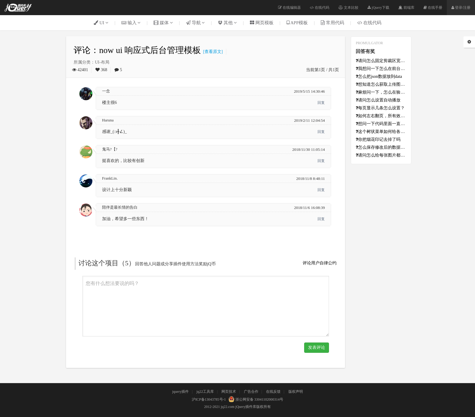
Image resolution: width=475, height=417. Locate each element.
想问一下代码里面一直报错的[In (381, 123)
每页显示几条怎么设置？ (380, 108)
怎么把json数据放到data (379, 76)
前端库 (406, 7)
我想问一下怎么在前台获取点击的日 (381, 68)
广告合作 (251, 391)
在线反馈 (273, 391)
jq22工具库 (205, 391)
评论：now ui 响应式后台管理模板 (137, 50)
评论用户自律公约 (320, 263)
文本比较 (348, 7)
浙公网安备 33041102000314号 (255, 399)
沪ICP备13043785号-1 (209, 399)
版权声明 (295, 391)
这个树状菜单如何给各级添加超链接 (381, 131)
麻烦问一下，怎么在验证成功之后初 (381, 92)
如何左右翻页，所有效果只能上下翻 (381, 116)
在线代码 (319, 7)
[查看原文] (212, 51)
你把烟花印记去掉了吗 (378, 139)
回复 (321, 103)
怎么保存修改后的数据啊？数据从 (381, 147)
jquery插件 (180, 391)
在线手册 (433, 7)
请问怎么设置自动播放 (378, 100)
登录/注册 (460, 7)
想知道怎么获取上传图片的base (381, 84)
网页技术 (228, 391)
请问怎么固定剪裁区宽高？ (381, 60)
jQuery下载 (378, 7)
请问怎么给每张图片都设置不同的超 (381, 155)
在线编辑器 (289, 7)
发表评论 (316, 347)
